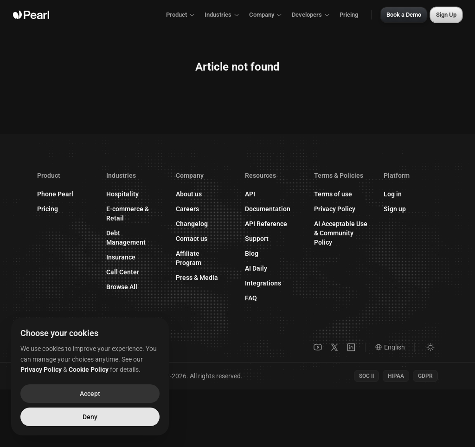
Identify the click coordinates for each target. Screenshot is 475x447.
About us (189, 194)
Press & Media (197, 277)
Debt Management (126, 237)
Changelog (192, 223)
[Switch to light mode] (430, 347)
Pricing (349, 14)
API (250, 194)
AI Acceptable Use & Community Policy (340, 234)
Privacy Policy (334, 210)
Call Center (122, 272)
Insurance (120, 257)
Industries (222, 14)
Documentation (272, 209)
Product (180, 14)
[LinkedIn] (351, 347)
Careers (187, 209)
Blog (251, 254)
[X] (334, 347)
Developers (311, 14)
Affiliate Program (203, 258)
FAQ (251, 298)
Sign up (399, 211)
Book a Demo (403, 14)
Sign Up (446, 14)
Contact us (196, 238)
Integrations (263, 283)
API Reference (270, 224)
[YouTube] (317, 347)
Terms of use (333, 195)
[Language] (395, 347)
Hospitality (122, 194)
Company (265, 14)
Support (261, 239)
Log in (397, 197)
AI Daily (256, 268)
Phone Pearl (55, 194)
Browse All (121, 287)
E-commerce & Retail (127, 213)
